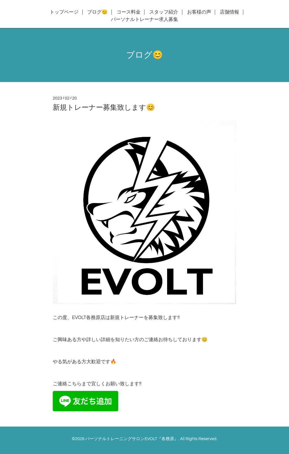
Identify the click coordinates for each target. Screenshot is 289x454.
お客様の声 (199, 12)
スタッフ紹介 (163, 12)
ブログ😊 (97, 12)
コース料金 (129, 12)
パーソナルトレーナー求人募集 (144, 19)
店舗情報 (229, 12)
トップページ (64, 12)
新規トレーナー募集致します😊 (104, 107)
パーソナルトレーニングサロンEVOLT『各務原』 (131, 439)
